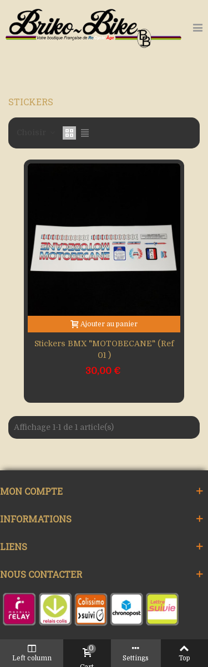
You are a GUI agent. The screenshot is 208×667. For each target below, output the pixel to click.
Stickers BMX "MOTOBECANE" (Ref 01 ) (104, 349)
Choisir (36, 132)
